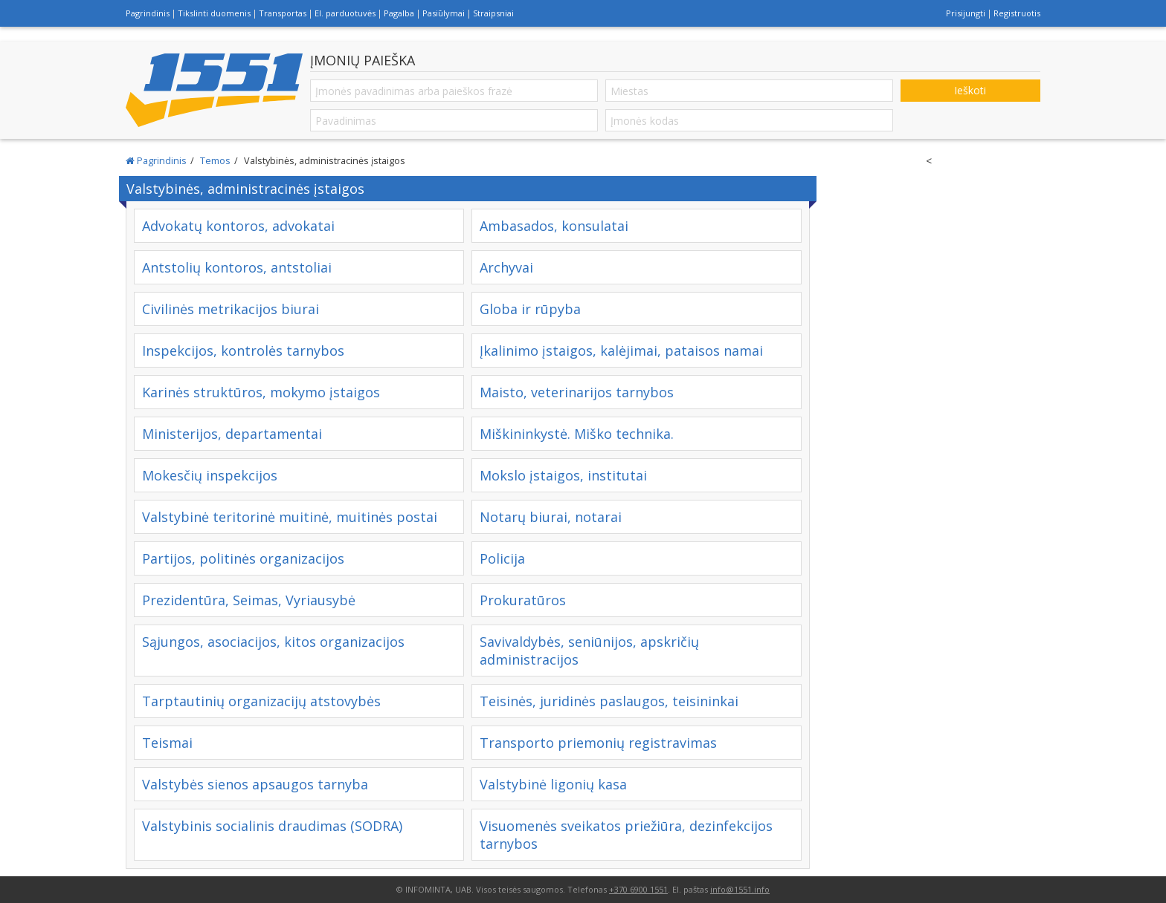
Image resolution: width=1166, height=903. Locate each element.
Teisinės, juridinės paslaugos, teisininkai (609, 701)
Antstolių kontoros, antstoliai (237, 267)
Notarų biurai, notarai (551, 517)
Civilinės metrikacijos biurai (230, 309)
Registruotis (1016, 13)
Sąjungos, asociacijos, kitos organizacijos (273, 642)
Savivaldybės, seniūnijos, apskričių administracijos (589, 650)
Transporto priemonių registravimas (598, 743)
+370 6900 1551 (638, 889)
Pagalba (399, 13)
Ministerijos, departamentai (232, 434)
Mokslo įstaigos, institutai (563, 475)
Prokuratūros (523, 600)
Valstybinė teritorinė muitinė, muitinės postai (289, 517)
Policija (502, 558)
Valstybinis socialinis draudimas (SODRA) (272, 826)
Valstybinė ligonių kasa (553, 784)
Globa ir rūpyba (530, 309)
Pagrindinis (148, 13)
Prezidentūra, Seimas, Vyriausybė (248, 600)
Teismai (167, 743)
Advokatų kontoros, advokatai (238, 226)
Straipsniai (493, 13)
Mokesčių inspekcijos (209, 475)
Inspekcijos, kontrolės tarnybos (243, 350)
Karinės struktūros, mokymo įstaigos (261, 392)
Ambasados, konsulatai (554, 226)
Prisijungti (965, 13)
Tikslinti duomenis (214, 13)
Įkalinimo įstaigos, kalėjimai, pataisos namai (621, 350)
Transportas (282, 13)
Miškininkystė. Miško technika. (577, 434)
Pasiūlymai (443, 13)
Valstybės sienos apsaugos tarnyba (255, 784)
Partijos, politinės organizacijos (243, 558)
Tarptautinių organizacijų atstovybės (261, 701)
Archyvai (506, 267)
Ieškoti (970, 90)
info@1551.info (740, 889)
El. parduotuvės (345, 13)
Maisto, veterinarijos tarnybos (577, 392)
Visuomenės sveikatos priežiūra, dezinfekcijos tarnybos (626, 835)
